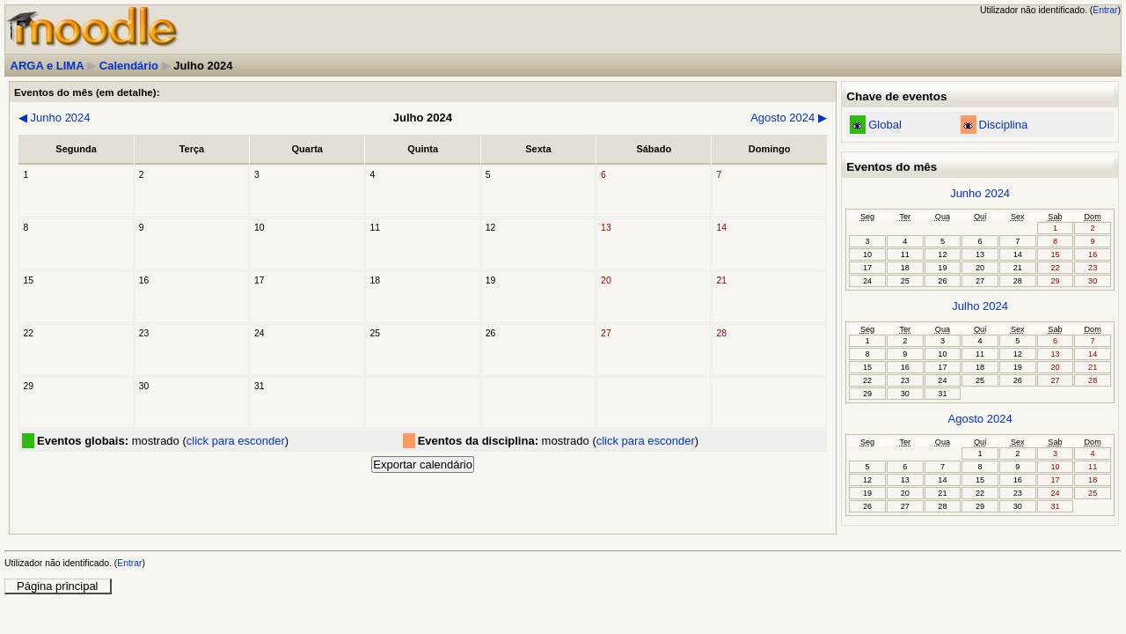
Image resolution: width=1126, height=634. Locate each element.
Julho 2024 (980, 306)
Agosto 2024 (788, 117)
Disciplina (1003, 124)
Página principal (58, 586)
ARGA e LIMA (47, 65)
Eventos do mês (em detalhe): (87, 92)
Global (885, 124)
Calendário (128, 65)
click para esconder (235, 440)
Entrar (1105, 10)
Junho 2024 (54, 117)
